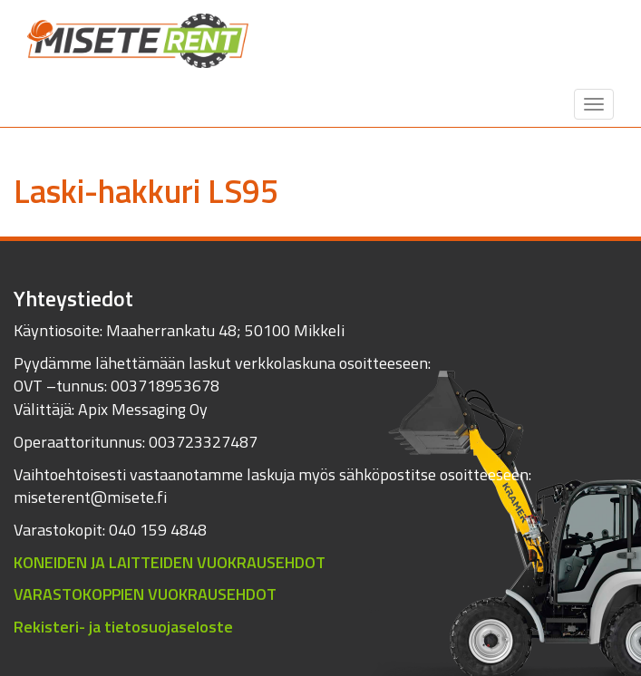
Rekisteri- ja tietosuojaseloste (123, 626)
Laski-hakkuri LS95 (146, 191)
